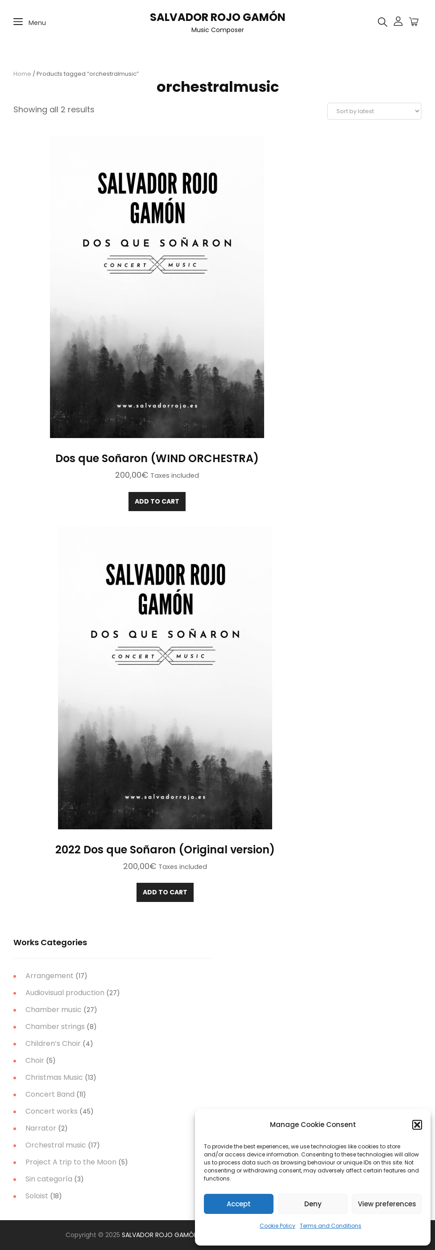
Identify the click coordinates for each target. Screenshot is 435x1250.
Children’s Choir (53, 1043)
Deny (313, 1204)
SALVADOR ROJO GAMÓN (218, 17)
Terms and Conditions (330, 1226)
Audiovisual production (64, 993)
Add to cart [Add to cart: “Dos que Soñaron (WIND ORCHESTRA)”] (157, 501)
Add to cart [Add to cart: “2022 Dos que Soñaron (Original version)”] (165, 892)
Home (22, 74)
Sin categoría (48, 1179)
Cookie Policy (277, 1226)
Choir (34, 1060)
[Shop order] (374, 111)
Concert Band (50, 1094)
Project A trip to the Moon (70, 1162)
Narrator (40, 1128)
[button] (417, 1124)
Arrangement (49, 976)
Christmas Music (54, 1077)
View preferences (387, 1204)
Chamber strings (55, 1026)
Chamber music (53, 1009)
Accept (239, 1204)
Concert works (51, 1111)
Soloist (36, 1196)
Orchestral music (55, 1145)
